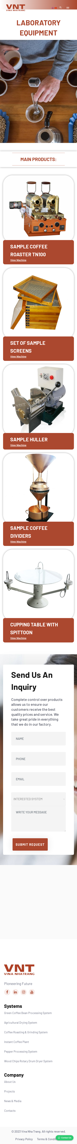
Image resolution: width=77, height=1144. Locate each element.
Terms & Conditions (49, 1139)
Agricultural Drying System (20, 1022)
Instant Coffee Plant (16, 1042)
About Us (10, 1081)
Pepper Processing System (20, 1051)
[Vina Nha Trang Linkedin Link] (15, 992)
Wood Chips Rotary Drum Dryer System (28, 1061)
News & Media (12, 1101)
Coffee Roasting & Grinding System (26, 1032)
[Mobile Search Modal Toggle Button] (60, 7)
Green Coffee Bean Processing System (28, 1013)
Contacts (10, 1110)
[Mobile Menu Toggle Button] (67, 8)
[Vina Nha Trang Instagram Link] (23, 992)
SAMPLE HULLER (29, 439)
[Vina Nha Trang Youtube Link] (32, 992)
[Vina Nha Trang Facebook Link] (7, 992)
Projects (9, 1091)
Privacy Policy (24, 1139)
